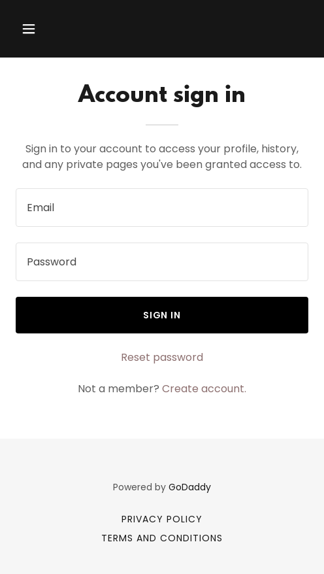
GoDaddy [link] (190, 487)
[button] (49, 29)
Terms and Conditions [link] (162, 538)
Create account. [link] (204, 388)
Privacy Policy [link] (162, 519)
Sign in (162, 315)
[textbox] (162, 207)
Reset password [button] (162, 357)
